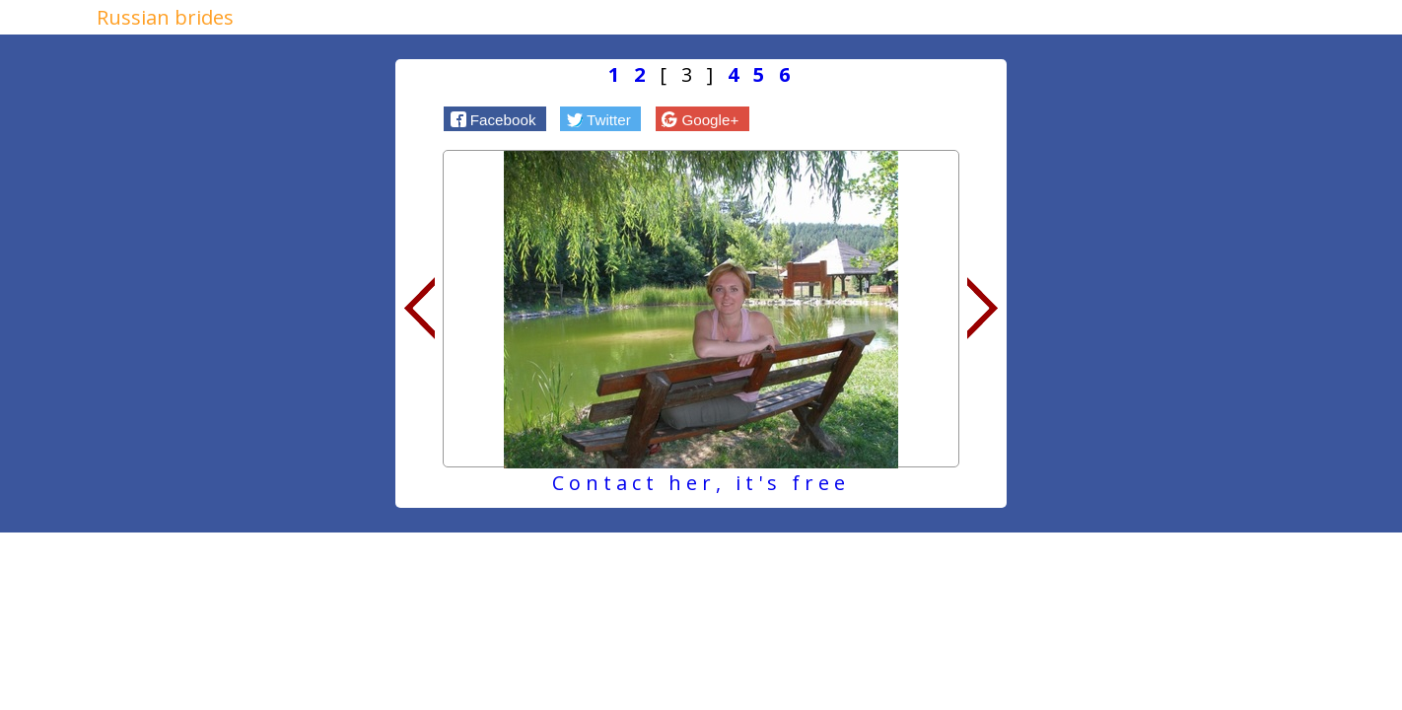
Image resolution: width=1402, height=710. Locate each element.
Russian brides (165, 17)
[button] (495, 118)
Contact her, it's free (701, 482)
